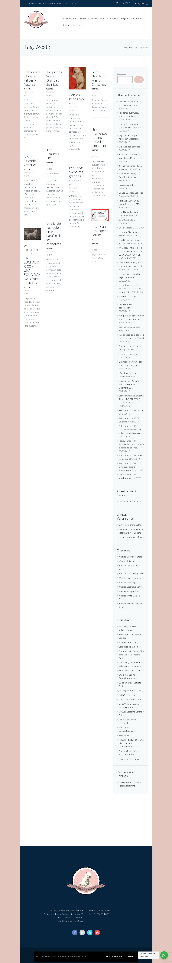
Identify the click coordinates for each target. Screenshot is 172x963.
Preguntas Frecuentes (131, 18)
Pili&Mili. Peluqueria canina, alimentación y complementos (131, 743)
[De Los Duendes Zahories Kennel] (86, 825)
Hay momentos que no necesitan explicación (100, 137)
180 (72, 110)
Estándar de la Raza (109, 18)
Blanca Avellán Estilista (129, 642)
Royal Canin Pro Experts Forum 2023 (100, 232)
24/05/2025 (28, 172)
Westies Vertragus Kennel (131, 586)
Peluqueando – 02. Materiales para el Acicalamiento (128, 466)
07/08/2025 (50, 251)
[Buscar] (139, 79)
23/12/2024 (96, 92)
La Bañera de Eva (127, 694)
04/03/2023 (28, 290)
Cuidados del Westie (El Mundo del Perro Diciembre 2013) (130, 384)
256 (95, 250)
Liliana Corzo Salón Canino (131, 699)
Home (126, 48)
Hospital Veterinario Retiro (131, 537)
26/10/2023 (96, 246)
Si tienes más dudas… (73, 25)
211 (27, 175)
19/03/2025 (73, 106)
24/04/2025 (28, 92)
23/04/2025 (50, 92)
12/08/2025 (73, 187)
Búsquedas (121, 74)
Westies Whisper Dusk (129, 591)
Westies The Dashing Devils (131, 573)
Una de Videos (125, 227)
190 (50, 169)
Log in (126, 3)
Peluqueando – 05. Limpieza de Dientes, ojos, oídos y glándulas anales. (131, 429)
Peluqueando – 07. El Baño (131, 410)
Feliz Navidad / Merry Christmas (99, 78)
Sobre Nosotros (70, 18)
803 (27, 293)
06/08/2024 (50, 165)
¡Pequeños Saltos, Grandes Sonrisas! (54, 78)
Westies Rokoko (126, 561)
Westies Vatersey (127, 582)
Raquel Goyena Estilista (130, 758)
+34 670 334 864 (103, 910)
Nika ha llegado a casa (129, 353)
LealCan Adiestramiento (130, 501)
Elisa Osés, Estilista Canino (131, 670)
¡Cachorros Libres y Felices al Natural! (32, 78)
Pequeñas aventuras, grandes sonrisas (76, 173)
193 (95, 156)
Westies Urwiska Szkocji (130, 577)
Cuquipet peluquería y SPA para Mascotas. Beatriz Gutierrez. (131, 654)
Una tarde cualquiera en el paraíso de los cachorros (54, 233)
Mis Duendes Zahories (30, 160)
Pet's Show (124, 735)
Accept (131, 956)
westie (27, 89)
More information (114, 957)
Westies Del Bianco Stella (130, 556)
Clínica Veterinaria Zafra (130, 524)
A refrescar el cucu (127, 296)
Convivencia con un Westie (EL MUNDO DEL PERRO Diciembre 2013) (131, 399)
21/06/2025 (96, 153)
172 (27, 95)
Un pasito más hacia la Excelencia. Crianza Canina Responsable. (131, 288)
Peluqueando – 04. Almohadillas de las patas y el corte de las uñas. (131, 444)
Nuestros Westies (88, 18)
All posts (133, 48)
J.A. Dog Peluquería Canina (131, 690)
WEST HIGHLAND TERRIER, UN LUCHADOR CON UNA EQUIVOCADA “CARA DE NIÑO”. (32, 264)
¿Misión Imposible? (76, 96)
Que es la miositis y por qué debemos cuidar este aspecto (131, 266)
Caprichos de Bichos (128, 646)
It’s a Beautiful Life (52, 153)
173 (50, 255)
